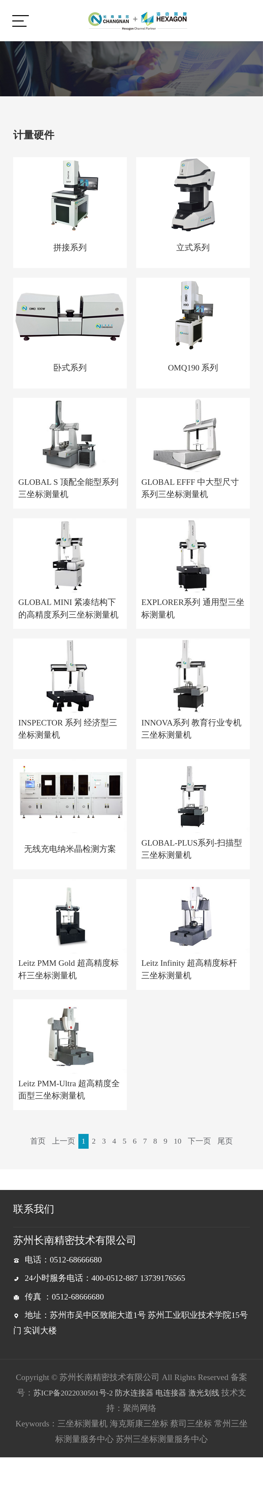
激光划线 (214, 1421)
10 (190, 1150)
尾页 (131, 1169)
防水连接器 (139, 1421)
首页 (45, 1150)
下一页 (213, 1150)
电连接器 (178, 1421)
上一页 (72, 1150)
